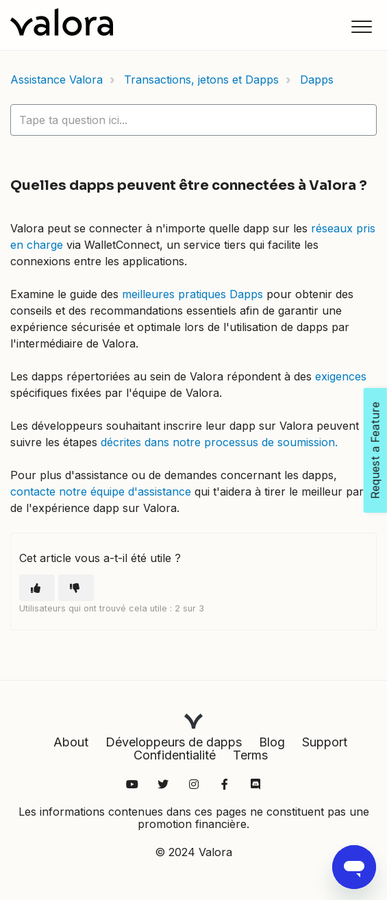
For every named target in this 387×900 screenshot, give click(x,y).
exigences (340, 376)
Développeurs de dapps (173, 742)
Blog (272, 742)
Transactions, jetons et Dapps (201, 79)
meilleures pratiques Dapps (192, 294)
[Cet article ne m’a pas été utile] (76, 587)
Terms (250, 755)
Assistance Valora (56, 79)
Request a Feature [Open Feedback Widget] (375, 450)
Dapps (317, 79)
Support (324, 742)
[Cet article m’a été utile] (37, 587)
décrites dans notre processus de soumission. (219, 442)
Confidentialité (175, 755)
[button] (361, 26)
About (70, 742)
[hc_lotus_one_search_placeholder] (193, 120)
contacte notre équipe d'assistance (100, 491)
